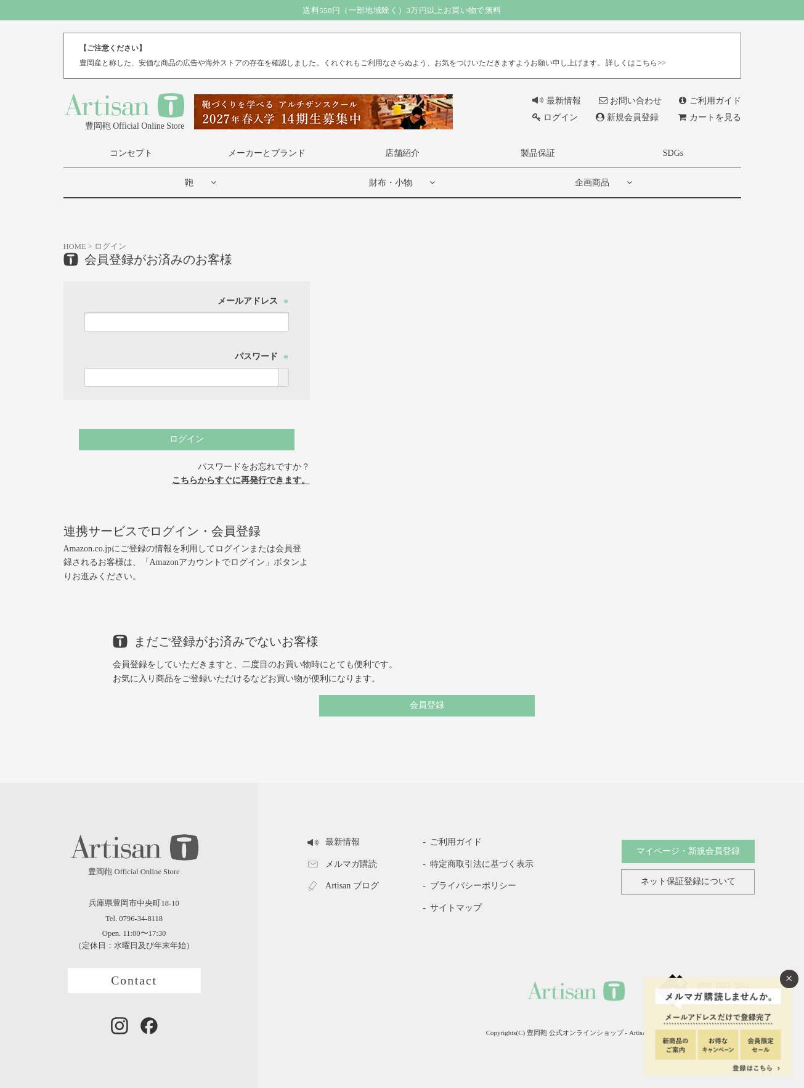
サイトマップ (456, 907)
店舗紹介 (402, 153)
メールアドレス (253, 301)
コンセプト (131, 153)
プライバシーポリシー (473, 885)
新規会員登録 (627, 117)
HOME (74, 246)
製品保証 (538, 153)
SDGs (673, 153)
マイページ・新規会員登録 (688, 851)
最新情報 (556, 100)
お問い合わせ (630, 100)
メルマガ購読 (342, 864)
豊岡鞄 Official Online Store (124, 111)
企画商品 (592, 182)
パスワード (262, 357)
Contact (134, 980)
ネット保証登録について (688, 882)
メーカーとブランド (267, 153)
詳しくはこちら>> (635, 63)
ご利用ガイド (710, 100)
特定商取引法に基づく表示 (482, 864)
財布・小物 (390, 182)
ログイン (555, 117)
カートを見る (709, 117)
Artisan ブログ (343, 886)
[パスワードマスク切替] (283, 377)
